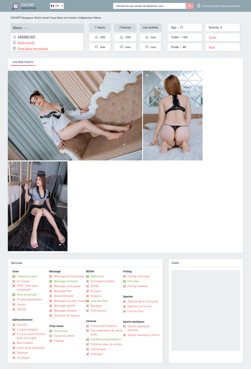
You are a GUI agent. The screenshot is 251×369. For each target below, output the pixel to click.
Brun (212, 47)
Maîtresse (97, 276)
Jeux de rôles (99, 301)
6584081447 (26, 37)
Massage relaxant (65, 310)
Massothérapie (63, 296)
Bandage (96, 306)
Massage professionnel (69, 276)
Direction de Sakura (66, 315)
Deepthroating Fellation (106, 339)
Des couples (25, 343)
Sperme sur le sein (139, 306)
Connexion (218, 5)
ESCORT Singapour (22, 17)
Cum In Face (135, 311)
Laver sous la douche (31, 348)
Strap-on (96, 296)
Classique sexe (27, 276)
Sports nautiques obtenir (143, 335)
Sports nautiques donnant (138, 328)
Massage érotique (65, 281)
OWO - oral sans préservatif (27, 287)
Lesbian (59, 340)
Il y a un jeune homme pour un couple (31, 336)
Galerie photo (23, 62)
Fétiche (21, 309)
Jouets (21, 304)
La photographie (27, 329)
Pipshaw (22, 352)
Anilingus (97, 354)
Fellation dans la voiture (106, 344)
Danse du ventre (64, 336)
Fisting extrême (137, 286)
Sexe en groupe (27, 294)
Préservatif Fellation (104, 326)
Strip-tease (61, 331)
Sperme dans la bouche (142, 301)
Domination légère (103, 281)
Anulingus (23, 357)
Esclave (96, 291)
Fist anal (133, 281)
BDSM (95, 286)
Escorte (22, 324)
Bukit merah (42, 17)
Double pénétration (29, 299)
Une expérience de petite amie (107, 332)
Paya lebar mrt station (63, 17)
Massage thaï (62, 291)
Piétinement (98, 310)
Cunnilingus (98, 349)
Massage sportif (64, 306)
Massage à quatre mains (70, 301)
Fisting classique (138, 276)
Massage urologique (67, 286)
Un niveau (23, 281)
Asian (212, 37)
